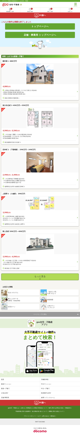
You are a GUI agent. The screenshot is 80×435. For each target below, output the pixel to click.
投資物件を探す (46, 393)
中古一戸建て (45, 388)
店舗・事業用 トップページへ (40, 35)
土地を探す (4, 393)
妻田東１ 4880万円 (9, 61)
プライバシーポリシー (29, 416)
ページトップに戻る (40, 314)
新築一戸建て (5, 388)
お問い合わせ (45, 416)
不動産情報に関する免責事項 (22, 411)
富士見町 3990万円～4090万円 (14, 231)
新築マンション (6, 384)
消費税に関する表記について (55, 411)
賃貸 (2, 379)
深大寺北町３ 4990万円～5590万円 (15, 105)
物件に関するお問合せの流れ (56, 408)
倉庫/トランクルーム (48, 397)
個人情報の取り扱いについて (39, 411)
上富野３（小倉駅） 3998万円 (13, 194)
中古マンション (46, 384)
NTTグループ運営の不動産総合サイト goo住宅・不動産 (15, 0)
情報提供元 (68, 408)
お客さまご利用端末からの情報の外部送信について (34, 408)
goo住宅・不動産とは (13, 408)
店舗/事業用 (5, 397)
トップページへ (40, 26)
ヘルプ (38, 416)
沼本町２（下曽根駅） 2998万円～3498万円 (19, 150)
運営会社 (52, 416)
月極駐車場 (44, 379)
